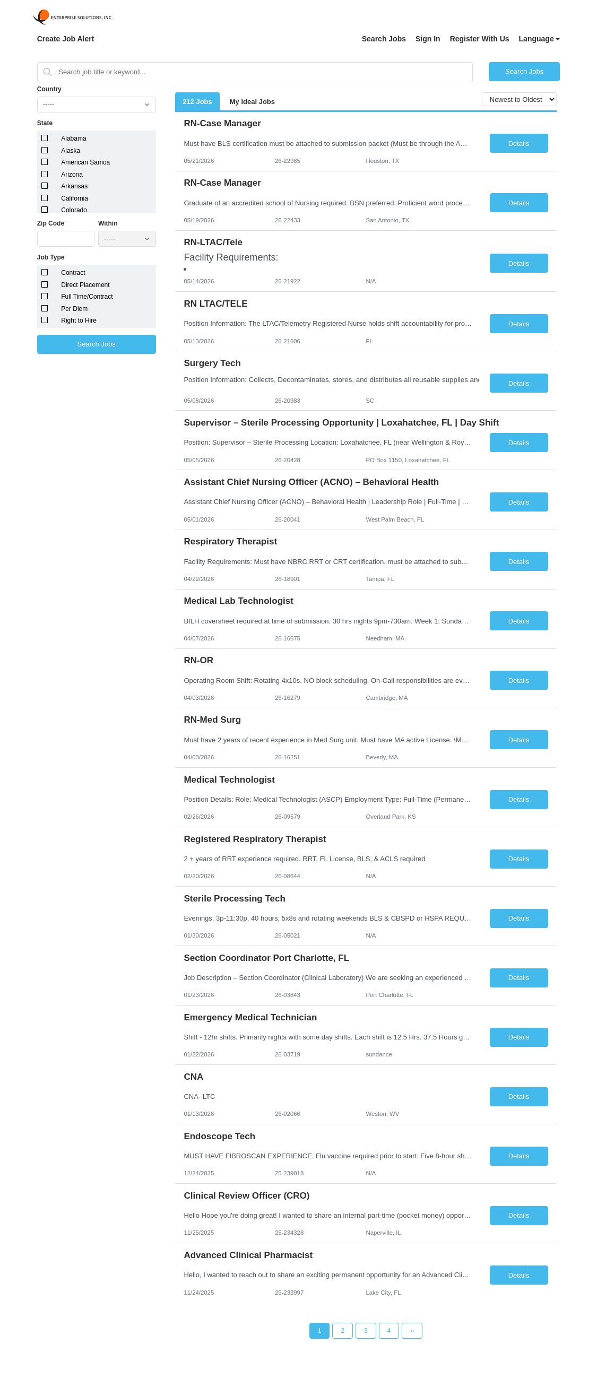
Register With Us (479, 38)
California (74, 198)
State (45, 123)
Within (108, 223)
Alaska (70, 150)
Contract (73, 272)
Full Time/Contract (87, 296)
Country (49, 89)
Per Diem (74, 309)
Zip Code (50, 223)
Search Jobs (384, 38)
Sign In (428, 38)
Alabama (73, 138)
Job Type (51, 257)
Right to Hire (79, 320)
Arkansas (74, 186)
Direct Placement (85, 285)
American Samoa (85, 162)
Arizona (72, 174)
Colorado (74, 210)
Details (519, 144)
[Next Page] (412, 1331)
